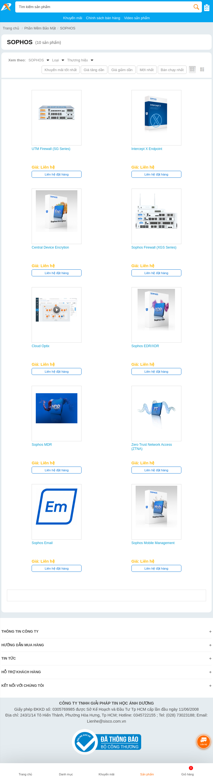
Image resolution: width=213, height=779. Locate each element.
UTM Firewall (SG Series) (51, 149)
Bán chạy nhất (172, 70)
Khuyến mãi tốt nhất (61, 70)
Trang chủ (11, 28)
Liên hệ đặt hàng (57, 174)
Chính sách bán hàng (103, 18)
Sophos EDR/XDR (145, 346)
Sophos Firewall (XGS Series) (154, 247)
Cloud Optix (40, 346)
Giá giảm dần (122, 70)
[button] (66, 772)
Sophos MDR (42, 445)
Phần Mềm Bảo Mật (40, 28)
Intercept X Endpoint (146, 149)
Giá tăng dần (94, 70)
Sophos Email (42, 543)
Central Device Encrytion (50, 247)
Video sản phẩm (137, 18)
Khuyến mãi (72, 18)
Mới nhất (147, 70)
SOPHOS (67, 28)
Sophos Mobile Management (153, 543)
